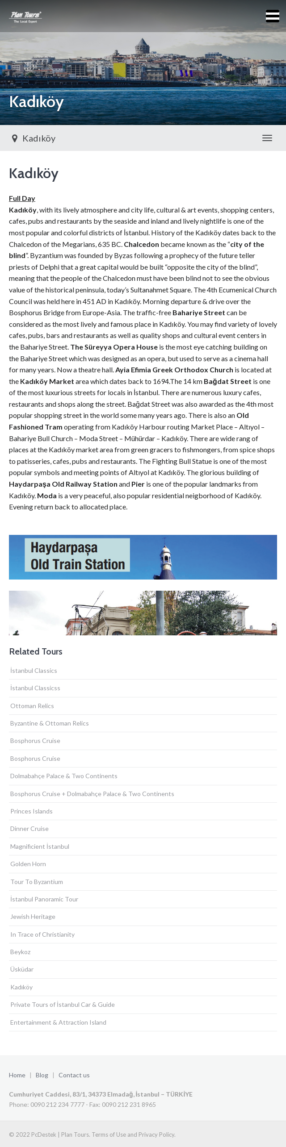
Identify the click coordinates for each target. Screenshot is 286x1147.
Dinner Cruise (29, 828)
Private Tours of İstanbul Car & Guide (62, 1004)
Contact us (74, 1075)
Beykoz (20, 951)
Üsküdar (22, 969)
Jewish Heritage (32, 916)
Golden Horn (28, 864)
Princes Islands (31, 811)
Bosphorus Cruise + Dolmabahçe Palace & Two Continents (92, 793)
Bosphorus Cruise (35, 740)
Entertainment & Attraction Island (58, 1022)
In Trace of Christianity (42, 934)
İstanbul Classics (33, 670)
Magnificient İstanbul (39, 846)
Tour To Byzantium (36, 881)
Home (17, 1075)
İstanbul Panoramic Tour (44, 899)
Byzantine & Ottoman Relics (49, 723)
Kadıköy (32, 138)
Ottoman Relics (32, 705)
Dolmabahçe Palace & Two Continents (64, 776)
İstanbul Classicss (35, 688)
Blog (42, 1075)
